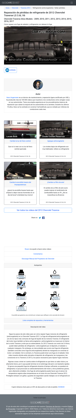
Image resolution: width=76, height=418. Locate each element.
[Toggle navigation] (71, 3)
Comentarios (38, 254)
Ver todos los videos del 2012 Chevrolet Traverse (38, 210)
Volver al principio (39, 398)
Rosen (27, 249)
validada (10, 70)
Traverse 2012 (26, 8)
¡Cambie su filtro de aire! (55, 182)
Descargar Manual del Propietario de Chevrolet (38, 259)
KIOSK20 (61, 387)
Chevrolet (15, 8)
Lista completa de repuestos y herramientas (38, 320)
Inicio (7, 8)
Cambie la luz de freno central (20, 141)
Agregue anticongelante (55, 141)
